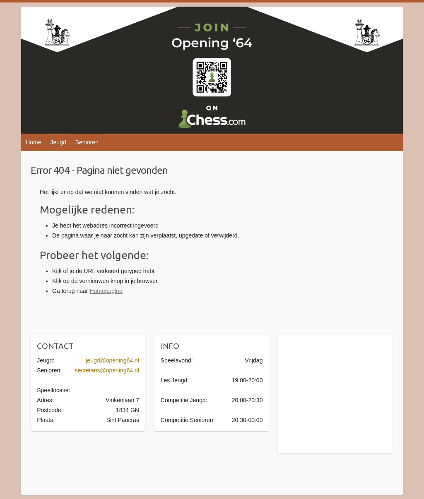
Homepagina (105, 291)
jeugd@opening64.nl (112, 360)
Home (33, 142)
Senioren (87, 142)
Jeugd (58, 142)
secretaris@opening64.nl (107, 370)
